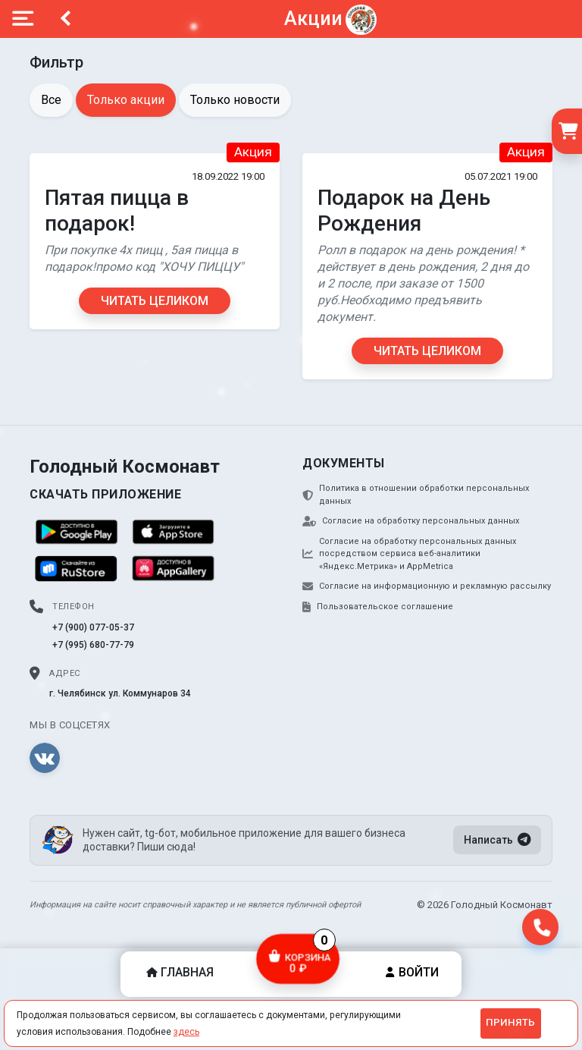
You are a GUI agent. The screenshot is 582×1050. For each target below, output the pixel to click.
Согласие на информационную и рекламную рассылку (426, 586)
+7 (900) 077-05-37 (93, 627)
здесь (186, 1031)
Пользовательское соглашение (377, 607)
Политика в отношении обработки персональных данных (415, 494)
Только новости (235, 100)
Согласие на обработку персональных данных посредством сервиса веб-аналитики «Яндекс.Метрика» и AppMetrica (409, 553)
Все (51, 100)
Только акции (125, 100)
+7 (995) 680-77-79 (93, 645)
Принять (510, 1022)
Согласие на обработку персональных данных (410, 521)
